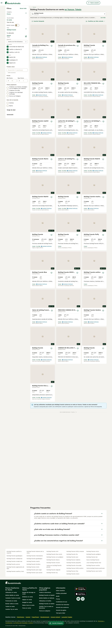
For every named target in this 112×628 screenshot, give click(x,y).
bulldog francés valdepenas (14, 558)
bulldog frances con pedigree (55, 557)
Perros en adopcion (44, 611)
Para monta (11, 26)
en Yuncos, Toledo (73, 9)
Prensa (58, 599)
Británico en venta (27, 597)
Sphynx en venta (27, 599)
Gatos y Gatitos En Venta (29, 589)
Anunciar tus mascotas (62, 604)
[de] (12, 122)
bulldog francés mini (52, 551)
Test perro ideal (60, 613)
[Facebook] (78, 599)
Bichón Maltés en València (46, 598)
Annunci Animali (55, 617)
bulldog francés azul (72, 557)
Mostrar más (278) (21, 71)
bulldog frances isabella (73, 560)
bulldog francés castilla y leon (15, 571)
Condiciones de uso (61, 602)
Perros (9, 15)
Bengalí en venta (27, 602)
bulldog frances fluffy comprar (75, 551)
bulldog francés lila (72, 554)
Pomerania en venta (11, 601)
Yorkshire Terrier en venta (12, 598)
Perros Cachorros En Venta (12, 589)
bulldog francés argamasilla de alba (15, 567)
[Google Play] (80, 589)
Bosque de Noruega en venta (28, 593)
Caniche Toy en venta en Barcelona (46, 607)
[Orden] (95, 21)
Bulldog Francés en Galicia (46, 603)
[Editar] (26, 78)
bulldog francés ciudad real (14, 561)
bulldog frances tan (92, 557)
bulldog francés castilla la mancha (14, 552)
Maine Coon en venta (28, 605)
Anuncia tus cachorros (62, 607)
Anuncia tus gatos (61, 610)
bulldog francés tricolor (53, 562)
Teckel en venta (10, 606)
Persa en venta (26, 608)
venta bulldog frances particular (95, 568)
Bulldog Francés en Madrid (46, 595)
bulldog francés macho (33, 561)
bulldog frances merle (33, 567)
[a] (23, 122)
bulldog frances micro (92, 551)
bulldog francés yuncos (13, 564)
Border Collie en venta (11, 603)
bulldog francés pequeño (74, 562)
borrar (24, 35)
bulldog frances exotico (93, 565)
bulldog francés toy (52, 572)
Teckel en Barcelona (45, 592)
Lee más (103, 17)
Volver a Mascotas (12, 12)
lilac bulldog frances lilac (93, 562)
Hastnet (28, 617)
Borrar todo (23, 8)
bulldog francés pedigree (93, 554)
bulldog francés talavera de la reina (35, 552)
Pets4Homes (20, 617)
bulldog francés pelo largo (34, 570)
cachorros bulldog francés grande (54, 566)
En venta (10, 22)
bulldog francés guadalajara (14, 555)
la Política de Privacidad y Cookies (23, 623)
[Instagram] (83, 599)
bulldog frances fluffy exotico (75, 568)
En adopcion (20, 22)
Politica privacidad (61, 593)
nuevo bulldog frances (92, 560)
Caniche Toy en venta (11, 609)
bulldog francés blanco (53, 560)
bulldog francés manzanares (35, 555)
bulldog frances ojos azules (34, 572)
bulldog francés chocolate (74, 565)
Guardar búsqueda (38, 21)
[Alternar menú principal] (1, 2)
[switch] (17, 32)
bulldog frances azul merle (94, 571)
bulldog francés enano (73, 574)
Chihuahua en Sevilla (45, 601)
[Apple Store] (80, 594)
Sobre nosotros (60, 590)
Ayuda (57, 596)
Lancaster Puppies (67, 617)
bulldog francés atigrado (53, 570)
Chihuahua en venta (11, 592)
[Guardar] (51, 45)
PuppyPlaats (35, 617)
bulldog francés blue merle (54, 554)
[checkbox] (7, 43)
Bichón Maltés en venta (12, 595)
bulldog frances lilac (72, 571)
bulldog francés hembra (33, 564)
